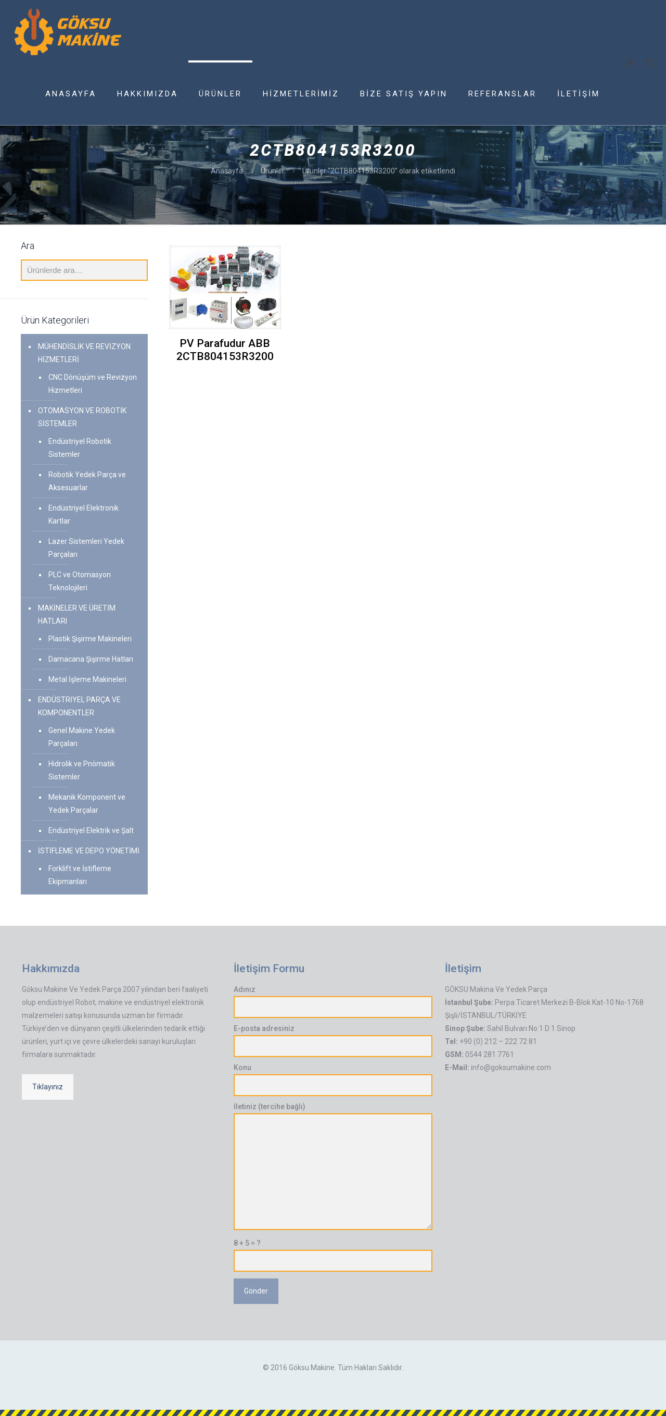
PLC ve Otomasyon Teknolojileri (79, 581)
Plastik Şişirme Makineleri (90, 639)
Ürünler (273, 171)
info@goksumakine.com (511, 1067)
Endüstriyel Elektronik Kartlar (83, 514)
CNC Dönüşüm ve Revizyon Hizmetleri (92, 383)
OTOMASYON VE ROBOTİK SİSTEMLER (82, 417)
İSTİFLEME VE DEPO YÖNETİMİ (88, 851)
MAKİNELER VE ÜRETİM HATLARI (77, 614)
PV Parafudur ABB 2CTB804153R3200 (225, 350)
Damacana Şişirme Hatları (90, 659)
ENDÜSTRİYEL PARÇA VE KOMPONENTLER (79, 706)
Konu (333, 1079)
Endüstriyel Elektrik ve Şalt (91, 830)
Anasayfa (227, 171)
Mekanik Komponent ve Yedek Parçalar (86, 803)
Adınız (333, 1001)
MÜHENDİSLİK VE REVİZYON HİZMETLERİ (84, 353)
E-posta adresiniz (333, 1040)
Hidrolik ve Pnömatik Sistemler (81, 770)
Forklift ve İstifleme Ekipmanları (79, 875)
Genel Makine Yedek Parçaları (81, 737)
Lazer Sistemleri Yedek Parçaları (86, 547)
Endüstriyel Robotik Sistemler (79, 447)
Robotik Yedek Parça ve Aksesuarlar (87, 481)
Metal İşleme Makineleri (87, 679)
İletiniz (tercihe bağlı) (333, 1166)
